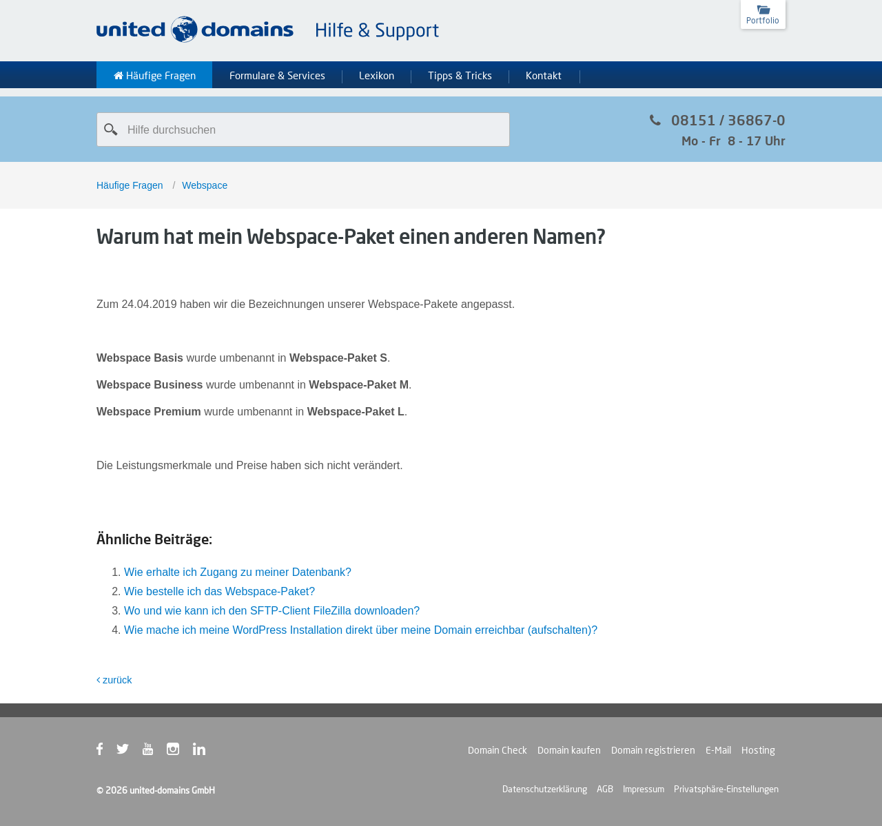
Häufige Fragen (155, 75)
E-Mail (718, 750)
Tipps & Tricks (460, 75)
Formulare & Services (277, 75)
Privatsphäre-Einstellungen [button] (726, 788)
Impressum (643, 788)
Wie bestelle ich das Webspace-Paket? (219, 591)
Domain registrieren (653, 750)
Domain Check (497, 750)
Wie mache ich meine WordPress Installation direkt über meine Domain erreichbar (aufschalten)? (360, 630)
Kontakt (544, 75)
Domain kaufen (569, 750)
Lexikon (376, 75)
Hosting (758, 750)
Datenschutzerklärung (544, 788)
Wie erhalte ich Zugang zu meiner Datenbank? (237, 572)
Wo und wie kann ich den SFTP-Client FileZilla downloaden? (272, 611)
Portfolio (762, 20)
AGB (605, 788)
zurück (114, 679)
